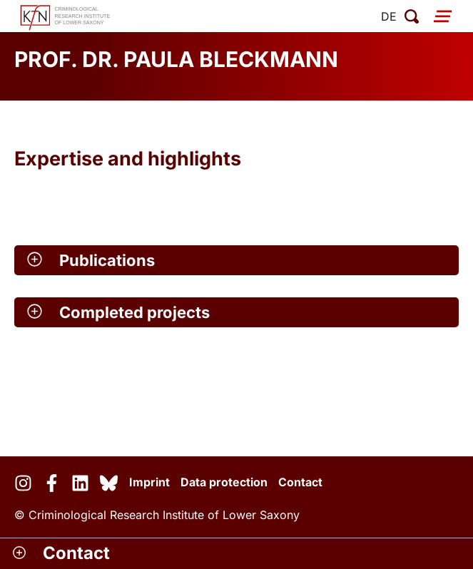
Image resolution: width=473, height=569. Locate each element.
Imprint (149, 482)
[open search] (411, 16)
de (389, 16)
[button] (236, 260)
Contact (300, 482)
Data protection (224, 482)
